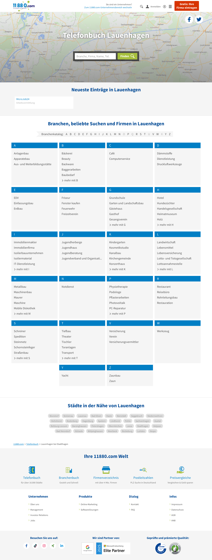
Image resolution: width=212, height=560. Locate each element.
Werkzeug (163, 331)
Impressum (176, 504)
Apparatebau (22, 159)
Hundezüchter (166, 203)
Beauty (66, 159)
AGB (173, 515)
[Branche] (95, 56)
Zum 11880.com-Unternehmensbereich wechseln (108, 7)
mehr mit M (22, 313)
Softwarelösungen (89, 509)
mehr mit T (70, 358)
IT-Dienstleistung (24, 264)
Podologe (115, 292)
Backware (68, 164)
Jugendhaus (69, 247)
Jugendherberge (72, 242)
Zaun (112, 381)
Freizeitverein (70, 214)
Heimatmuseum (167, 214)
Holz (160, 219)
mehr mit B (70, 180)
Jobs (32, 520)
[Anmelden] (154, 6)
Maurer (18, 297)
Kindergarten (117, 242)
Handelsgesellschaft (169, 208)
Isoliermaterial (23, 258)
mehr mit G (117, 225)
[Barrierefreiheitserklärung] (166, 6)
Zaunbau (114, 375)
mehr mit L (165, 269)
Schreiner (20, 331)
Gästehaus (115, 208)
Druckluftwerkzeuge (169, 164)
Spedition (20, 336)
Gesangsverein (118, 219)
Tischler (66, 342)
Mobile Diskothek (24, 308)
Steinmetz (20, 342)
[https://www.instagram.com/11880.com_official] (44, 546)
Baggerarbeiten (71, 169)
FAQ (133, 509)
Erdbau (18, 208)
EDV (16, 198)
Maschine (19, 303)
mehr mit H (165, 225)
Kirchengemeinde (120, 258)
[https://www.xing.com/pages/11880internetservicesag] (53, 546)
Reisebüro (163, 292)
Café (112, 153)
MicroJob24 (22, 99)
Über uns (34, 504)
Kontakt (135, 504)
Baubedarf (68, 175)
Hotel (160, 198)
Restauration (165, 303)
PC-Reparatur (117, 308)
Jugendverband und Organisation (82, 258)
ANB (173, 520)
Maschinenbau (23, 292)
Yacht (65, 375)
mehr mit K (117, 269)
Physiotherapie (118, 286)
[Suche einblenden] (143, 6)
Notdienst (68, 286)
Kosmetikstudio (119, 247)
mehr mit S (22, 358)
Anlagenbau (21, 153)
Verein (113, 336)
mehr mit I (21, 269)
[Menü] (171, 6)
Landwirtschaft (166, 242)
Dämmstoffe (164, 153)
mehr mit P (117, 313)
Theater (66, 336)
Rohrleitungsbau (167, 297)
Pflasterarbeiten (119, 297)
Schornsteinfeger (24, 347)
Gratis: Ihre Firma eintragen (186, 6)
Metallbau (20, 286)
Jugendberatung (72, 253)
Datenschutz (177, 509)
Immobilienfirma (24, 247)
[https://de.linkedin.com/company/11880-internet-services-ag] (62, 546)
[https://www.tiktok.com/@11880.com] (35, 546)
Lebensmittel (165, 247)
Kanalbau (115, 253)
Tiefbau (66, 331)
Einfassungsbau (23, 203)
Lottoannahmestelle (169, 264)
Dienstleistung (166, 159)
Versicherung (117, 331)
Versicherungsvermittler (124, 342)
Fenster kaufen (71, 203)
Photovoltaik (117, 303)
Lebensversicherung (169, 253)
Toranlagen (69, 347)
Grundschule (117, 198)
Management (36, 509)
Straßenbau (21, 352)
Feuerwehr (68, 208)
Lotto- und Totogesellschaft (174, 258)
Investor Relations (39, 515)
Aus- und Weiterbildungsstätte (32, 164)
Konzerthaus (117, 264)
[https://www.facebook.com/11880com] (26, 546)
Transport (68, 352)
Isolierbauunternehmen (28, 253)
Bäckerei (67, 153)
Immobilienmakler (25, 242)
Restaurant (164, 286)
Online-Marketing (89, 504)
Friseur (66, 198)
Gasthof (114, 214)
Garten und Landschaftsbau (126, 203)
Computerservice (119, 159)
